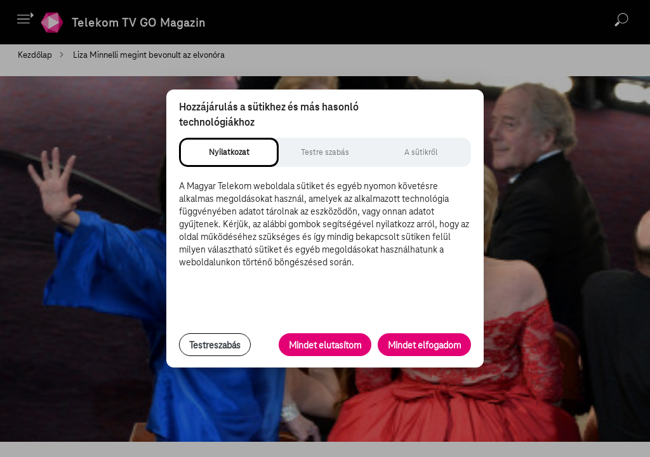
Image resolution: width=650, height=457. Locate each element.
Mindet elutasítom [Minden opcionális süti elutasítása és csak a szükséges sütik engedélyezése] (325, 345)
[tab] (229, 152)
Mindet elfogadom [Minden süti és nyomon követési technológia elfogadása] (424, 345)
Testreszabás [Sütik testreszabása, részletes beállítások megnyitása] (215, 345)
